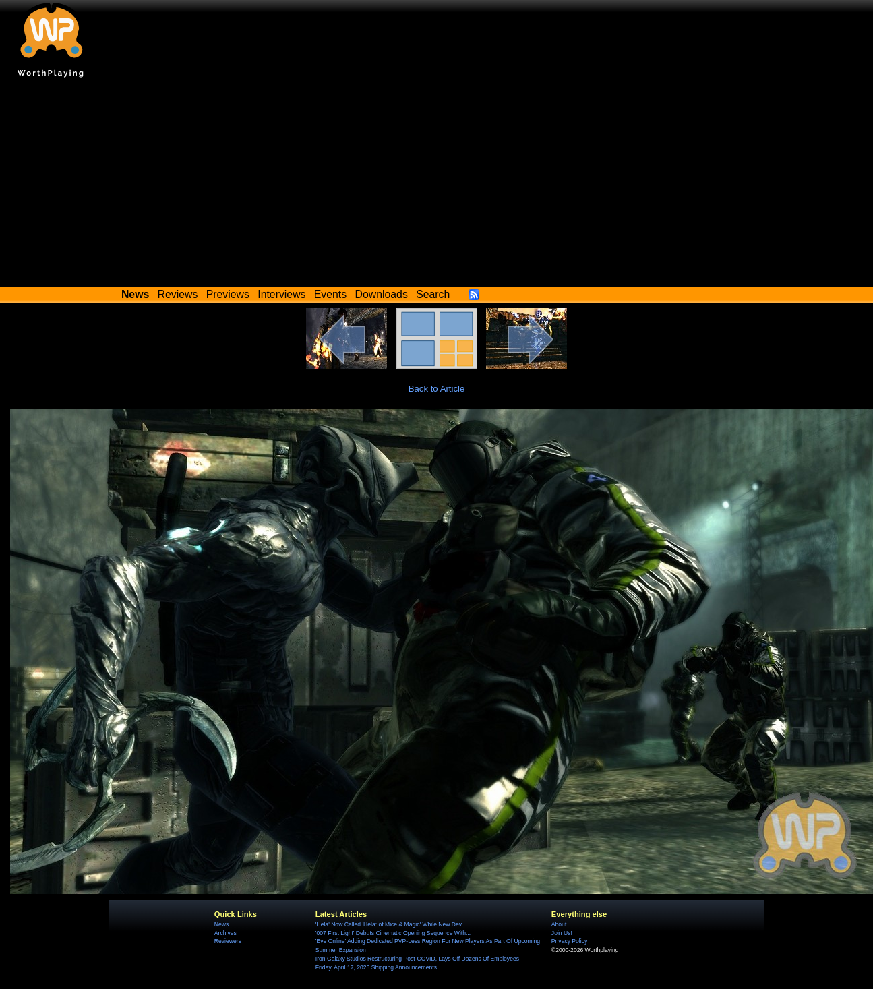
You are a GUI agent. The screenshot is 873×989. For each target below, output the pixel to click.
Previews (227, 294)
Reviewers (227, 941)
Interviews (281, 294)
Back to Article (437, 389)
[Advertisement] (437, 185)
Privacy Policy (569, 941)
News (221, 924)
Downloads (381, 294)
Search (433, 294)
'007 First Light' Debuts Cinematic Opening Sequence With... (393, 933)
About (558, 924)
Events (330, 294)
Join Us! (561, 933)
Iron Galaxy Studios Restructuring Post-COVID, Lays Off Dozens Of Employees (417, 958)
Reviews (178, 294)
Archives (225, 933)
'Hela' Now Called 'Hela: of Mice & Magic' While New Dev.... (391, 924)
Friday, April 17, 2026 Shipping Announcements (376, 967)
